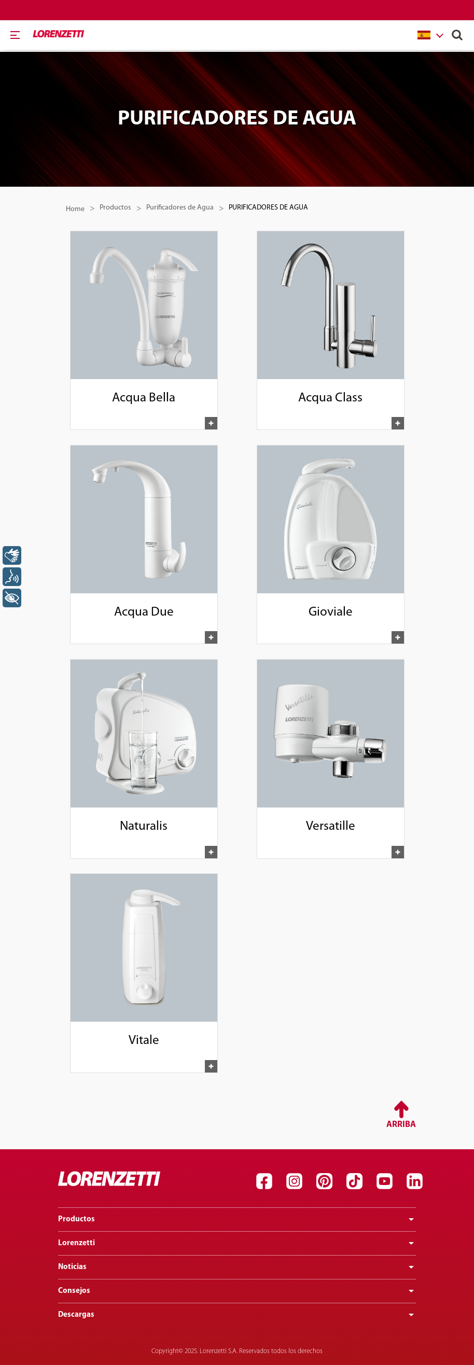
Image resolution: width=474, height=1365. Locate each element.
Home (75, 209)
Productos (115, 208)
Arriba (401, 1125)
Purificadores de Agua (180, 208)
